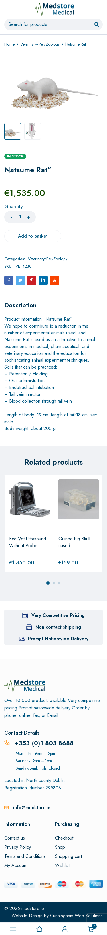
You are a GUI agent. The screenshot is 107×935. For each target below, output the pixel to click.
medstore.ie (32, 908)
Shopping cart (68, 856)
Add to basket (33, 236)
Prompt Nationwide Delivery (58, 638)
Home (9, 44)
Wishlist (62, 865)
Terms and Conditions (25, 856)
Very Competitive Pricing (58, 615)
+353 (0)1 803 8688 (44, 743)
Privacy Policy (17, 847)
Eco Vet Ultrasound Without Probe (27, 542)
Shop (60, 847)
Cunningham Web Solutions (76, 916)
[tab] (20, 305)
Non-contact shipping (58, 627)
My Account (15, 865)
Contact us (14, 838)
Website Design (27, 916)
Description (20, 305)
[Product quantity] (20, 217)
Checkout (64, 838)
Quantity (13, 207)
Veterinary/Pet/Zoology (40, 44)
